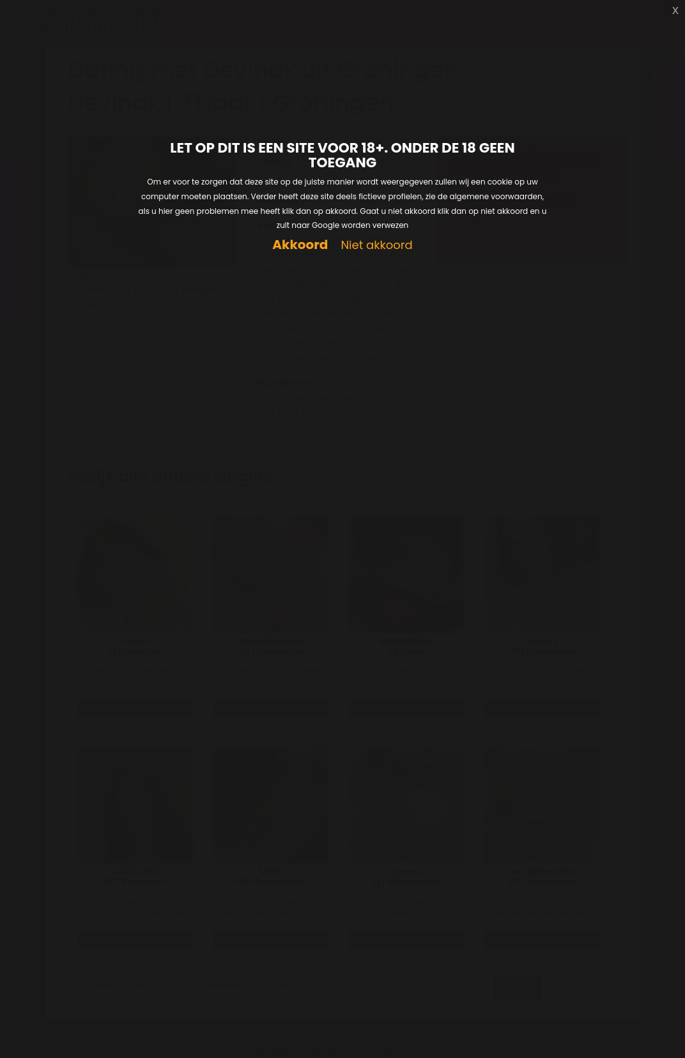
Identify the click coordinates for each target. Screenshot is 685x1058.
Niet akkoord (376, 245)
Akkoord (300, 245)
